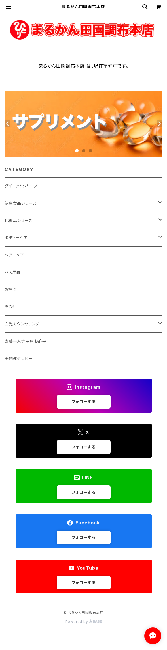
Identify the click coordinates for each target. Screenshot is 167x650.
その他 (10, 306)
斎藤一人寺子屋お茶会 (25, 341)
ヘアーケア (14, 254)
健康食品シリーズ (20, 203)
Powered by (83, 621)
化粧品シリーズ (18, 220)
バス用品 (13, 272)
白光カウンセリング (22, 323)
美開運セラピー (19, 358)
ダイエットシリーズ (21, 185)
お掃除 (11, 289)
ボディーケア (16, 237)
